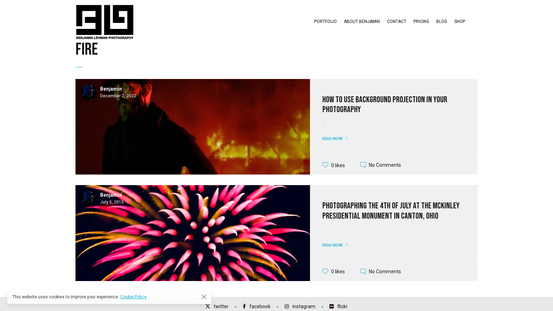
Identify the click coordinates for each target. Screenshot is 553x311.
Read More (332, 139)
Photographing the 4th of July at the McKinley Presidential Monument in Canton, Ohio (391, 211)
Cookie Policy (133, 296)
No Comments (385, 165)
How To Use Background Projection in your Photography (384, 104)
